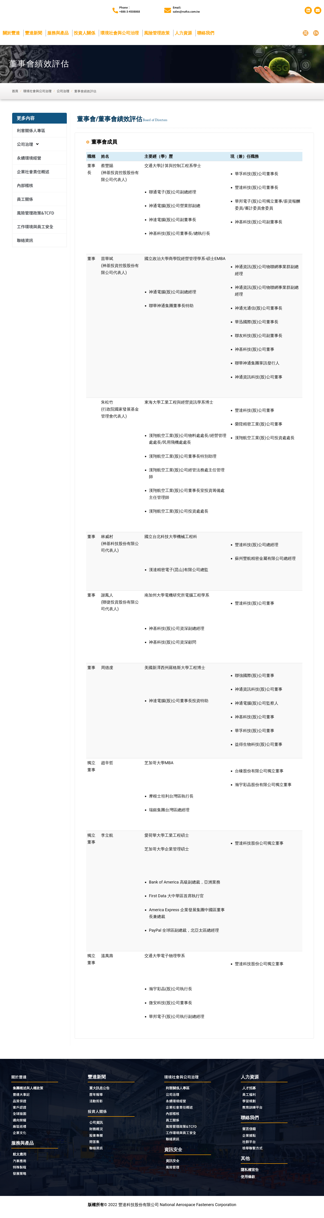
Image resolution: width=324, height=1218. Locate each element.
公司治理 (28, 145)
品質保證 (21, 1103)
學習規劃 (250, 1103)
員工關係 (25, 200)
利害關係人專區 (31, 132)
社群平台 (250, 1145)
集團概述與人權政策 (31, 1089)
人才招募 (250, 1089)
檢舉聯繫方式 (254, 1152)
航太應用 (22, 1159)
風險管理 (174, 1173)
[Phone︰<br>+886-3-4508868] (115, 11)
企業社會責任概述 (33, 173)
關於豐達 (12, 34)
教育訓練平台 (254, 1110)
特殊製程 (21, 1173)
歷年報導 (97, 1096)
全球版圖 (21, 1117)
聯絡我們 (206, 34)
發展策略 (21, 1179)
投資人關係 (85, 34)
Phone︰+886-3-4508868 (129, 10)
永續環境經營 (29, 159)
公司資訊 (98, 1125)
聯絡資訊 (25, 241)
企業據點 (250, 1139)
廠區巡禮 (21, 1130)
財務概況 (98, 1132)
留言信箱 (250, 1132)
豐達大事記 (23, 1097)
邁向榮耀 (21, 1124)
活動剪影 (97, 1103)
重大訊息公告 (101, 1089)
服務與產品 (59, 34)
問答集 (95, 1146)
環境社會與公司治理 (120, 34)
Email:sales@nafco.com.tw (186, 10)
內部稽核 (25, 187)
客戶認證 (21, 1110)
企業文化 (21, 1137)
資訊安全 (174, 1166)
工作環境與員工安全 (35, 228)
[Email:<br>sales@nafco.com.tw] (167, 11)
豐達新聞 (34, 34)
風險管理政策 (158, 34)
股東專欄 (98, 1139)
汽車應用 (22, 1166)
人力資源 (184, 34)
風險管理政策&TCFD (35, 214)
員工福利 (250, 1096)
